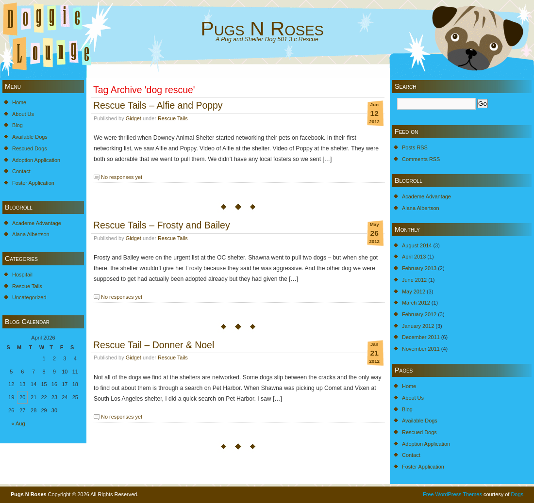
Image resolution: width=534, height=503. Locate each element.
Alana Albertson (31, 234)
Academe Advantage (36, 223)
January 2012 (418, 326)
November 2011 (421, 349)
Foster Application (33, 183)
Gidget (133, 118)
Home (19, 102)
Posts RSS (415, 147)
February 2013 (419, 268)
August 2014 (417, 245)
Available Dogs (30, 137)
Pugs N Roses (262, 28)
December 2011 (421, 337)
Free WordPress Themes (452, 494)
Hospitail (22, 274)
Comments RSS (421, 159)
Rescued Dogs (29, 148)
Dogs (517, 494)
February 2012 (419, 314)
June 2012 (414, 280)
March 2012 (416, 303)
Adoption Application (36, 160)
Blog (17, 125)
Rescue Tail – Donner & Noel (153, 345)
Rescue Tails (27, 286)
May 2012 (413, 291)
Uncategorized (29, 297)
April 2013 (414, 257)
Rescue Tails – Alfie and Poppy (158, 105)
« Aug (18, 423)
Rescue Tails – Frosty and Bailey (161, 225)
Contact (21, 171)
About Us (23, 114)
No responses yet (121, 177)
